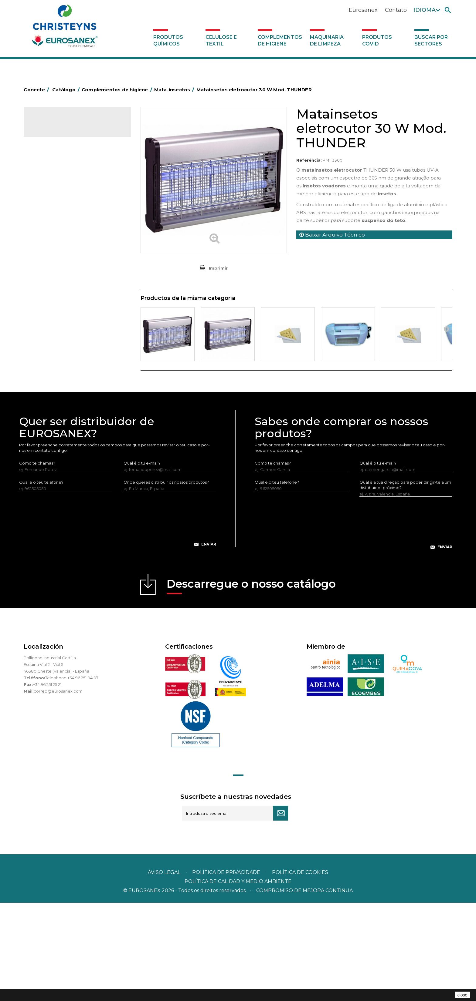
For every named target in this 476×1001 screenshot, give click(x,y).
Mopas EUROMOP (53, 315)
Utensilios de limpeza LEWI (61, 371)
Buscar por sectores (431, 40)
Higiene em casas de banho (63, 296)
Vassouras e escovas (55, 268)
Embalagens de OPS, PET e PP (65, 258)
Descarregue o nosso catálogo (251, 684)
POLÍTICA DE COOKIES (300, 970)
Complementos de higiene (280, 40)
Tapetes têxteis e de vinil (59, 286)
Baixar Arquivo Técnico (332, 235)
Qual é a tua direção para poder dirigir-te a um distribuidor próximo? (405, 583)
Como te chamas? (37, 561)
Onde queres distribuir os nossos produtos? (166, 580)
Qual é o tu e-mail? (142, 561)
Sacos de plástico (53, 202)
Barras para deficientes (58, 192)
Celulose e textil (221, 40)
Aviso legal (164, 970)
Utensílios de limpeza (56, 362)
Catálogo (52, 124)
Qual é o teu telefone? (41, 580)
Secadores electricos (56, 352)
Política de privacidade (226, 970)
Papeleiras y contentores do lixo (67, 239)
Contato (396, 10)
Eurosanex (363, 10)
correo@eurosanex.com (58, 789)
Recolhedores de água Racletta (67, 343)
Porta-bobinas (49, 324)
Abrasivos (44, 164)
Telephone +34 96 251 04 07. (72, 776)
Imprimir (218, 268)
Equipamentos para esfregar (63, 249)
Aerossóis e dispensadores (61, 174)
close (462, 995)
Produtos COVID (377, 40)
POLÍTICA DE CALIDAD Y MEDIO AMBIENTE (238, 980)
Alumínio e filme (51, 183)
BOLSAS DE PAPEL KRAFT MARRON (70, 211)
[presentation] (118, 622)
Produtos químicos (168, 40)
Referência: (309, 160)
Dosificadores (49, 380)
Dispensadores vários (56, 390)
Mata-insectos (49, 305)
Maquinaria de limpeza (327, 40)
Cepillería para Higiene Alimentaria (69, 277)
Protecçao (46, 333)
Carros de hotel (50, 221)
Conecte (37, 89)
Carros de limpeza (53, 230)
